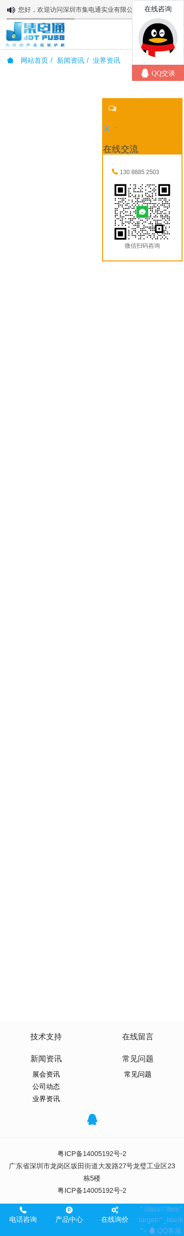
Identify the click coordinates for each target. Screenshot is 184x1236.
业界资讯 (106, 60)
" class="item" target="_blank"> (161, 1220)
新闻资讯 (70, 60)
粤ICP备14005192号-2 (91, 1154)
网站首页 (27, 60)
